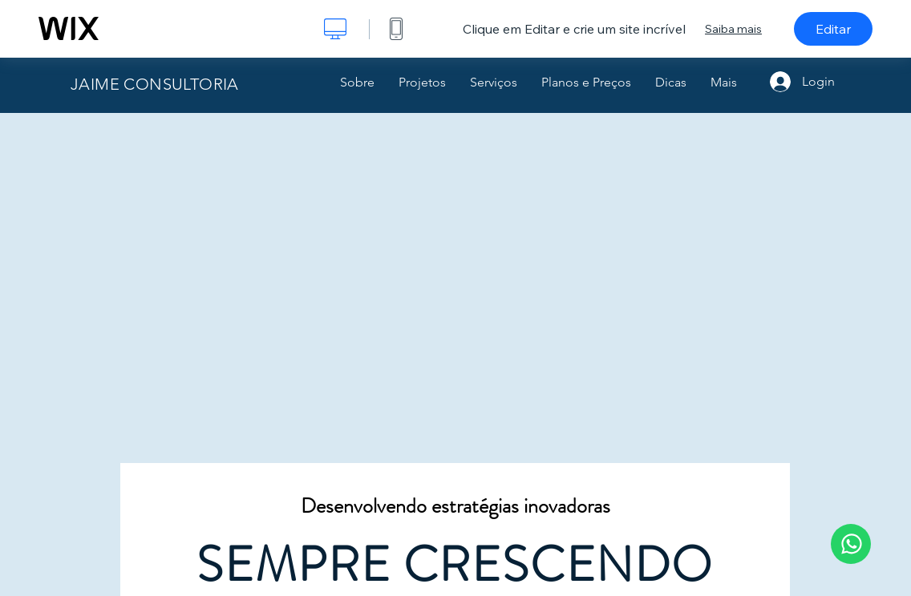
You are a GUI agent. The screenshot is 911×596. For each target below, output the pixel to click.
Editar (833, 29)
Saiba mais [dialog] (733, 29)
